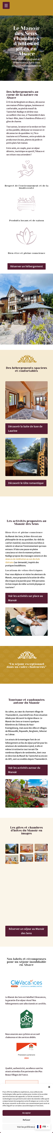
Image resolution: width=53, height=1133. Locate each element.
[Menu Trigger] (6, 5)
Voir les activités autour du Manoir (24, 752)
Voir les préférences (26, 1127)
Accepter (26, 1113)
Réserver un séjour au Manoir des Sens (26, 914)
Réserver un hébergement (26, 257)
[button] (49, 1087)
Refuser (26, 1120)
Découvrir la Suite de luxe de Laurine (25, 420)
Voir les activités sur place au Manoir (25, 581)
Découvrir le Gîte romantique (26, 474)
